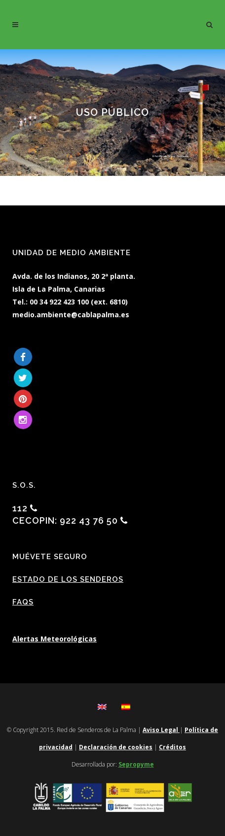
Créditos (172, 747)
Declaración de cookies (115, 747)
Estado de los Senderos (67, 579)
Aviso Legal (161, 730)
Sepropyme (136, 764)
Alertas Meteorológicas (54, 638)
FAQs (23, 602)
